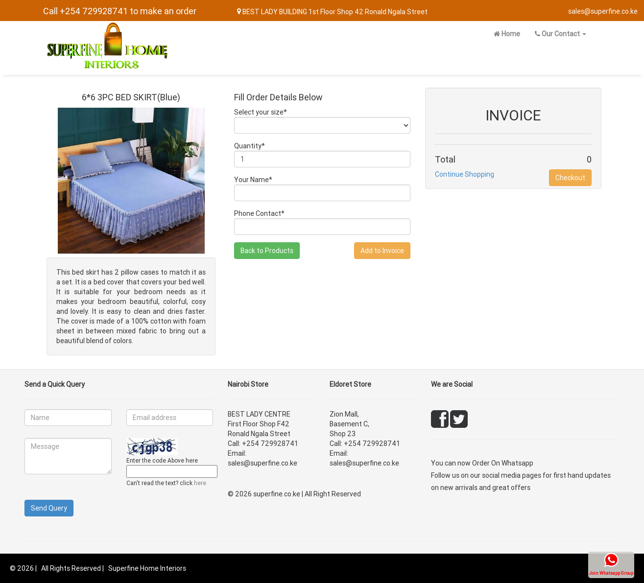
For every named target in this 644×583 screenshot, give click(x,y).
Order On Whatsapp (502, 463)
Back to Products (266, 250)
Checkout (570, 177)
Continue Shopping (464, 174)
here (200, 483)
